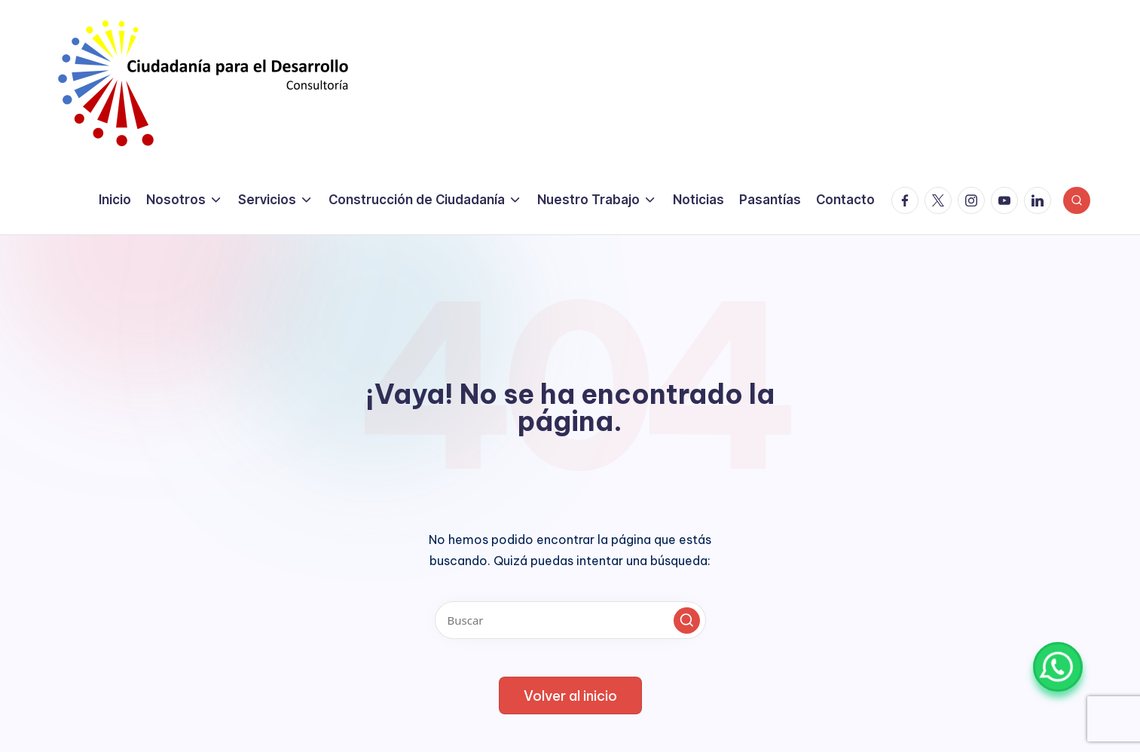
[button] (687, 620)
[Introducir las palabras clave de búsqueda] (570, 620)
